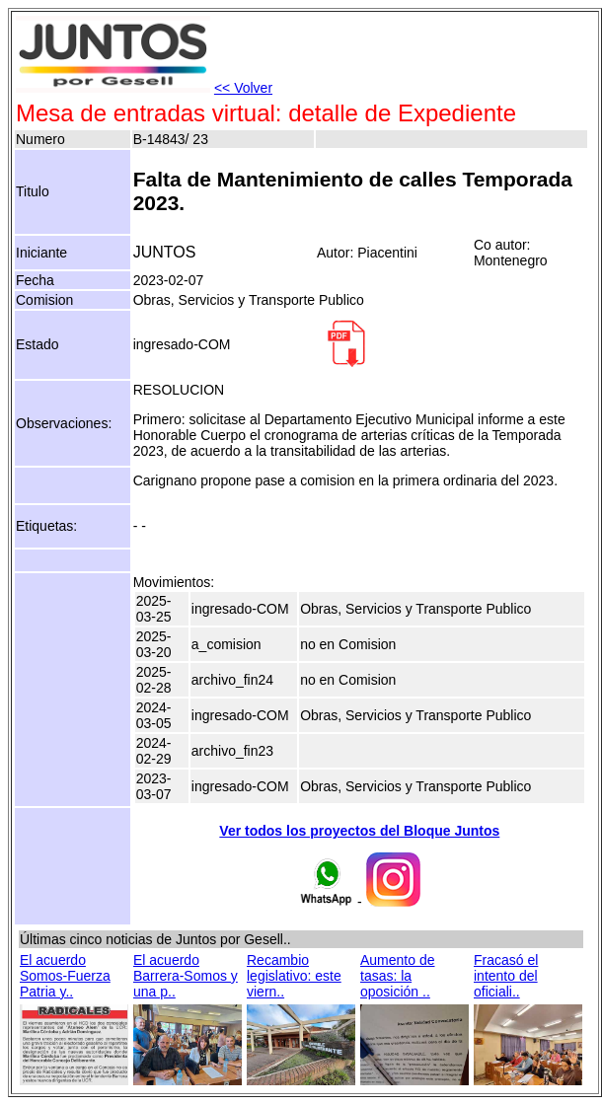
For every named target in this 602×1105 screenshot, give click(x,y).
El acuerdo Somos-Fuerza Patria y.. (65, 975)
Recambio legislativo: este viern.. (294, 975)
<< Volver (243, 88)
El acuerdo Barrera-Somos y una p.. (185, 975)
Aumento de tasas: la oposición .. (397, 975)
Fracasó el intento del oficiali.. (506, 975)
